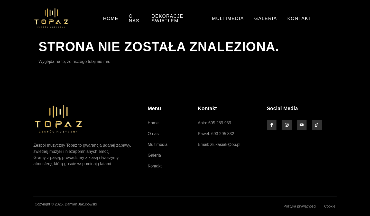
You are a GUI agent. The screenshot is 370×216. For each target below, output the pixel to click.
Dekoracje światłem (167, 18)
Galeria (265, 18)
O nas (134, 18)
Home (110, 18)
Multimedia (228, 18)
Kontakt (300, 18)
